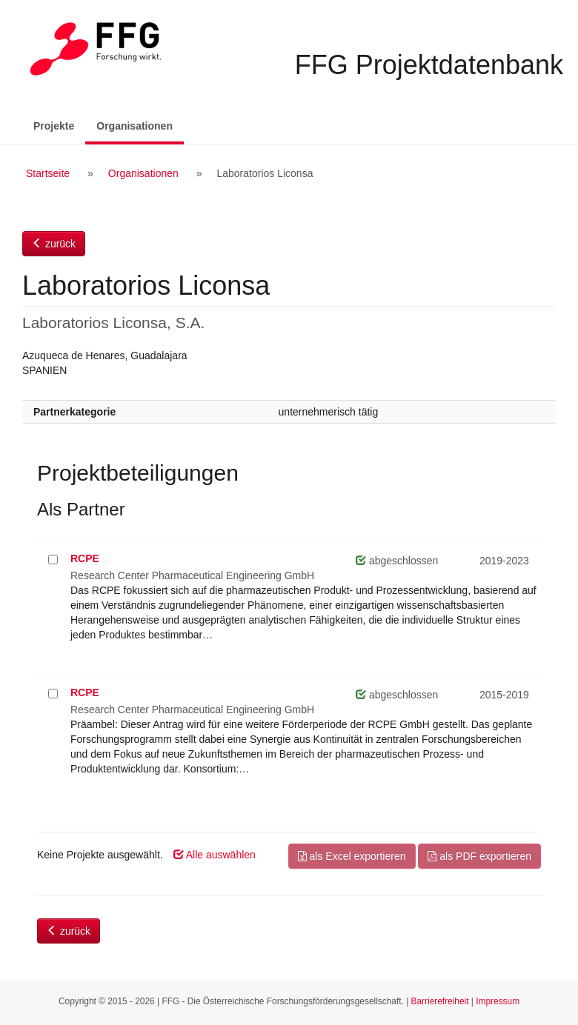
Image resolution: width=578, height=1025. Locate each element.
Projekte (53, 126)
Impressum (497, 1001)
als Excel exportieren (352, 856)
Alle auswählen (214, 855)
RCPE (84, 558)
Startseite (48, 173)
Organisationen (140, 125)
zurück (54, 244)
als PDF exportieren (479, 856)
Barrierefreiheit (440, 1001)
